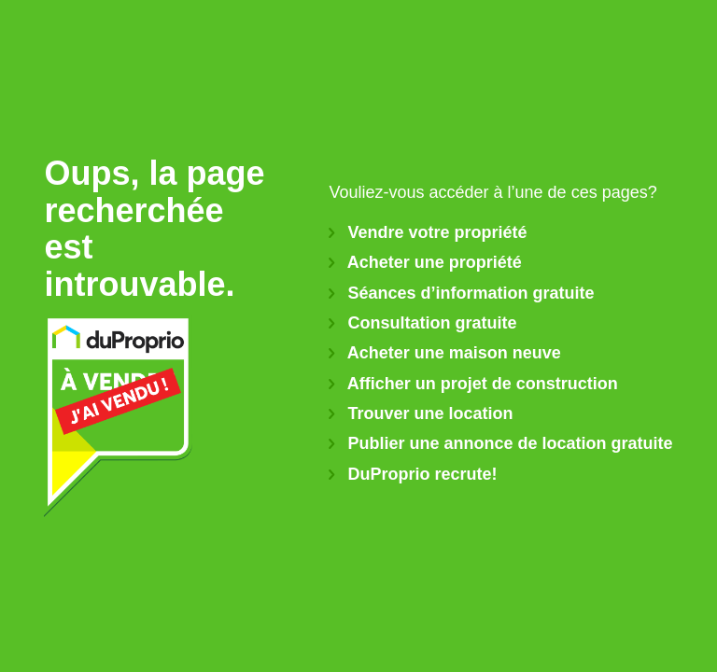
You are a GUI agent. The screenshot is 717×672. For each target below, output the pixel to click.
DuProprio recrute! (413, 474)
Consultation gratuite (422, 323)
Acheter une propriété (425, 262)
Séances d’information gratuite (461, 293)
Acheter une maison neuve (444, 352)
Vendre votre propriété (428, 232)
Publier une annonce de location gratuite (500, 443)
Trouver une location (421, 413)
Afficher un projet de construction (473, 383)
